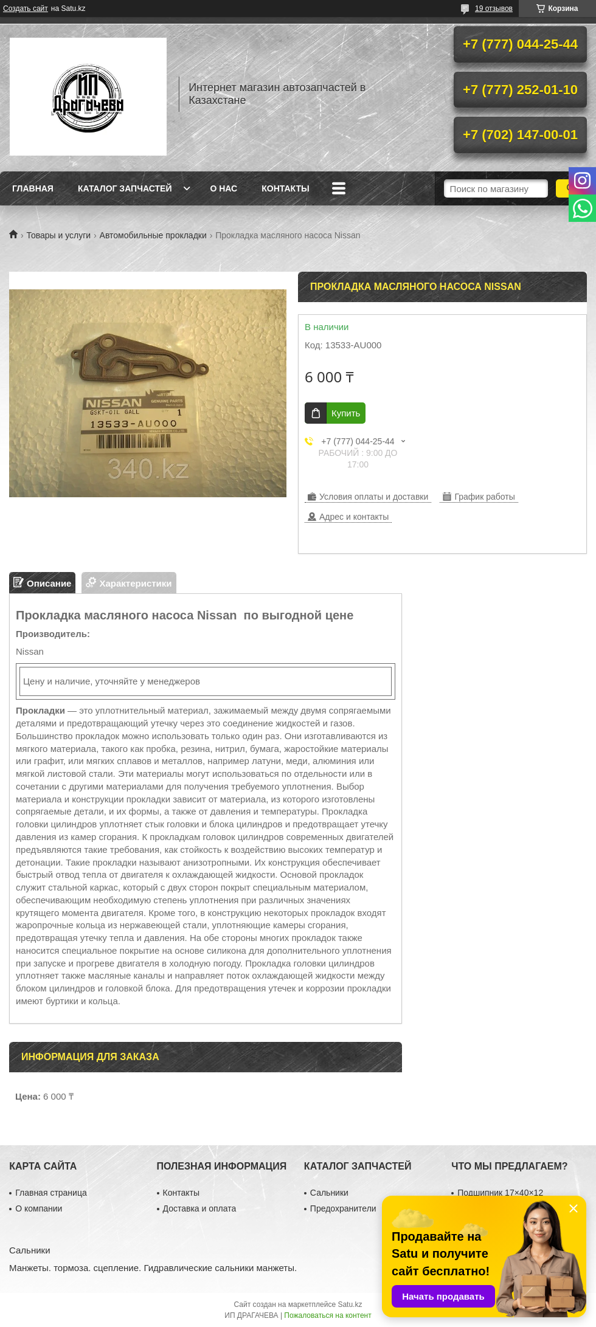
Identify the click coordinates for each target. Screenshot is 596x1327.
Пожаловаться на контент (327, 1315)
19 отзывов (494, 8)
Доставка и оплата (200, 1208)
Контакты (285, 188)
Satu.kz (350, 1304)
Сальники (329, 1193)
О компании (38, 1208)
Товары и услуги (58, 235)
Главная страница (51, 1193)
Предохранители (343, 1208)
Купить (345, 413)
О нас (223, 188)
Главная (33, 188)
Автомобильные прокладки (153, 235)
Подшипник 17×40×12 (500, 1193)
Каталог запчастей (125, 188)
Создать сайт (25, 8)
